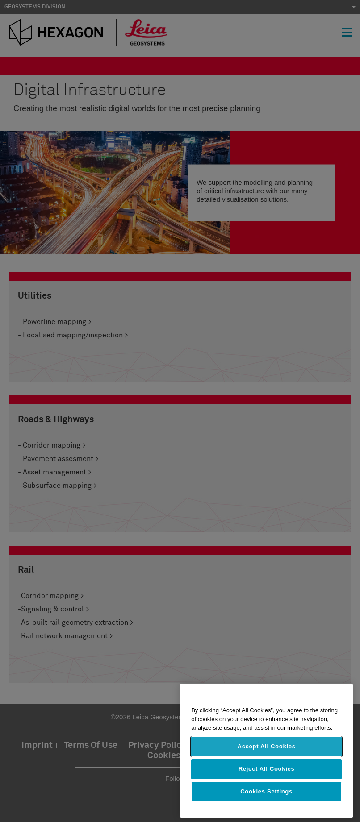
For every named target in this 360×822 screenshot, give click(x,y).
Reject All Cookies (267, 768)
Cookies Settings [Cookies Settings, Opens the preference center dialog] (266, 791)
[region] (266, 751)
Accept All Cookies (267, 746)
